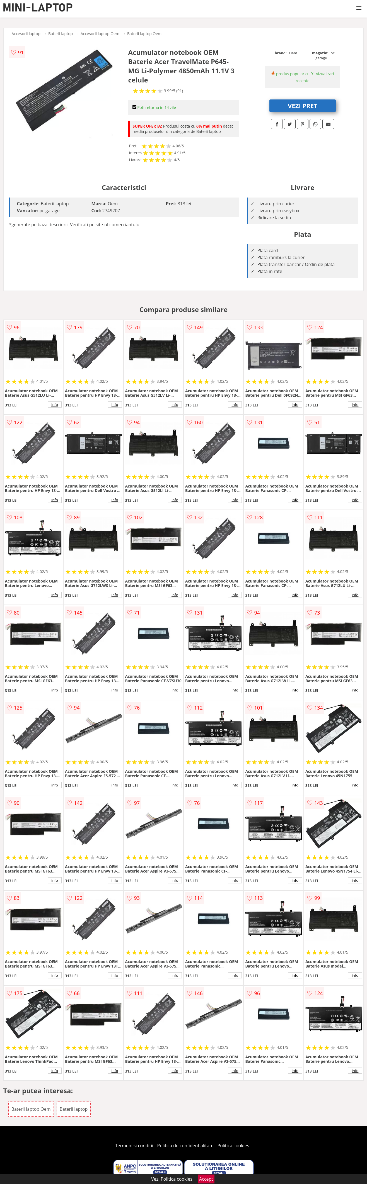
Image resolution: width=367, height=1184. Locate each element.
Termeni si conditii (134, 1145)
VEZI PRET (302, 105)
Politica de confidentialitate (185, 1145)
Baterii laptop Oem (144, 33)
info (54, 404)
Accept (206, 1179)
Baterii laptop (60, 33)
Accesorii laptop (26, 33)
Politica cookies (233, 1145)
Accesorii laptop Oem (100, 33)
